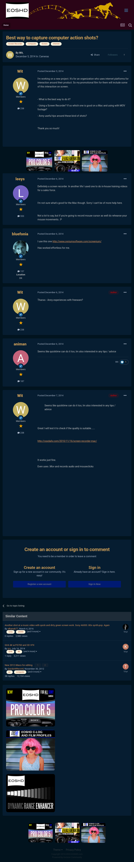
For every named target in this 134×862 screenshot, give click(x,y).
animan (20, 344)
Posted (51, 71)
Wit (21, 52)
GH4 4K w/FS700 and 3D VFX (19, 645)
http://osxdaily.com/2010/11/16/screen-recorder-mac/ (67, 441)
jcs (9, 648)
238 (20, 108)
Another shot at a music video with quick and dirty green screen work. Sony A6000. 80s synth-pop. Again (57, 625)
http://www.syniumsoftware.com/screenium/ (77, 241)
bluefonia (20, 234)
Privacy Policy (73, 849)
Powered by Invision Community (67, 857)
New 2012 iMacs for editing (19, 665)
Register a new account (39, 584)
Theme (58, 849)
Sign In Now (94, 584)
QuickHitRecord (15, 668)
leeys (20, 179)
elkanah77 (13, 628)
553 (20, 216)
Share (95, 54)
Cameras (44, 56)
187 (20, 381)
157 (20, 271)
